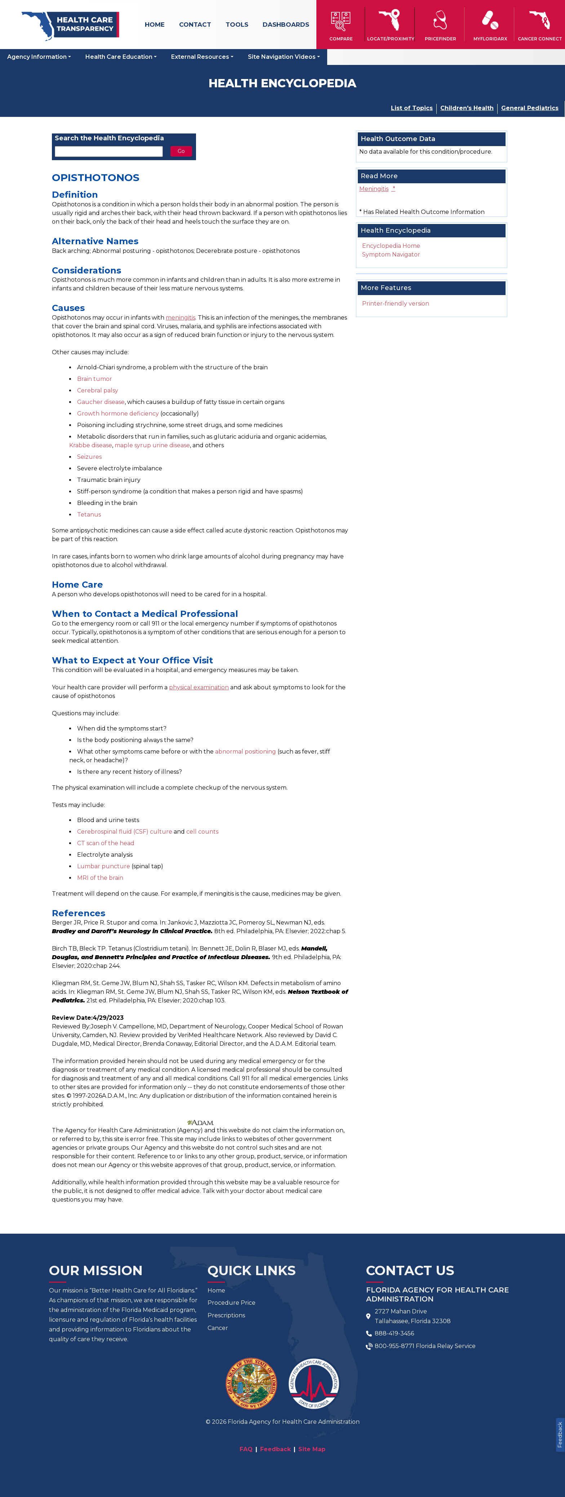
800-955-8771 (394, 1346)
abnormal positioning (245, 751)
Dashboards (286, 24)
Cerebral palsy (97, 390)
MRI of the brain (100, 877)
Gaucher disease (101, 402)
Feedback (560, 1435)
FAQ (246, 1449)
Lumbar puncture (103, 866)
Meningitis (377, 188)
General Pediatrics (530, 108)
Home (155, 24)
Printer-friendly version (395, 303)
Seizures (89, 456)
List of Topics (412, 108)
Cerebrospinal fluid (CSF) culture (124, 831)
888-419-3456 (394, 1333)
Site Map (311, 1449)
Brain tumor (94, 379)
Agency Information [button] (37, 56)
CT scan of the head (105, 843)
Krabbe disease (90, 445)
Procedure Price (231, 1302)
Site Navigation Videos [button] (282, 56)
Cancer (218, 1328)
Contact (195, 24)
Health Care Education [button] (118, 56)
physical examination (199, 687)
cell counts (202, 831)
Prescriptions (226, 1315)
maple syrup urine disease (152, 445)
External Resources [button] (200, 56)
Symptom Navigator (391, 254)
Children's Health (467, 108)
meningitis (180, 317)
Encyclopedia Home (391, 245)
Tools (237, 24)
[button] (341, 24)
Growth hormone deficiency (118, 413)
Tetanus (89, 514)
